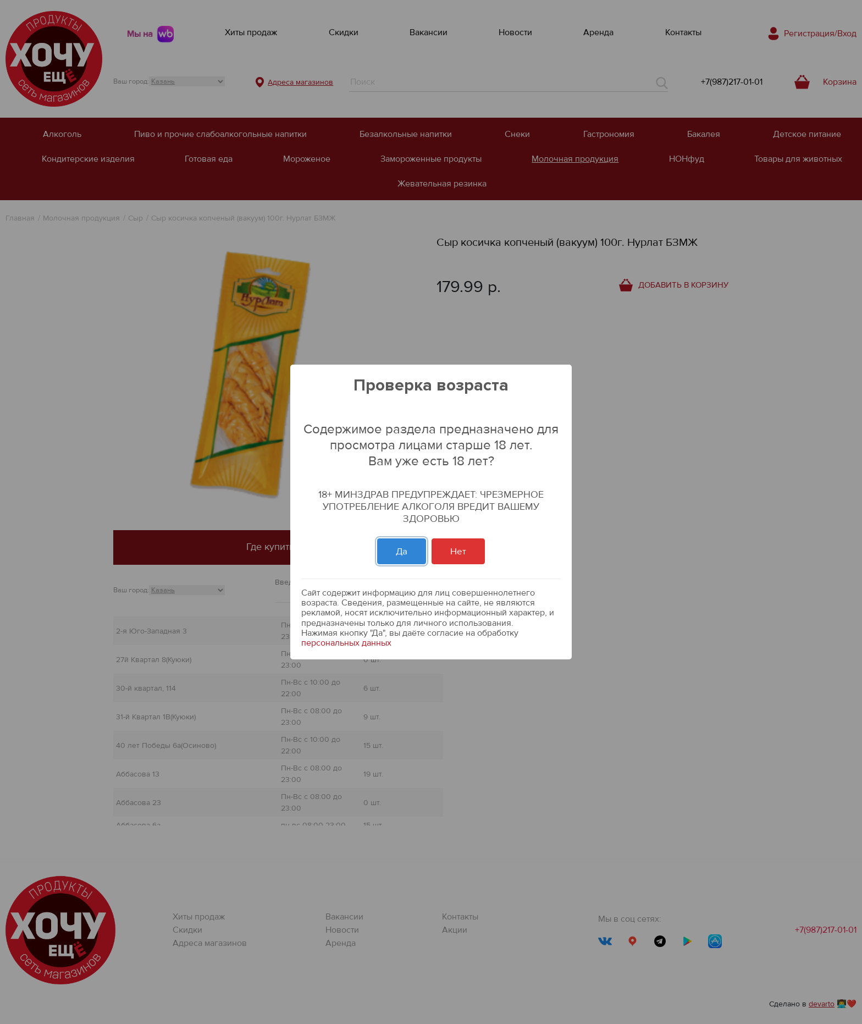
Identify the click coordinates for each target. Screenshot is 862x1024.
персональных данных (346, 642)
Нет (458, 551)
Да (401, 551)
